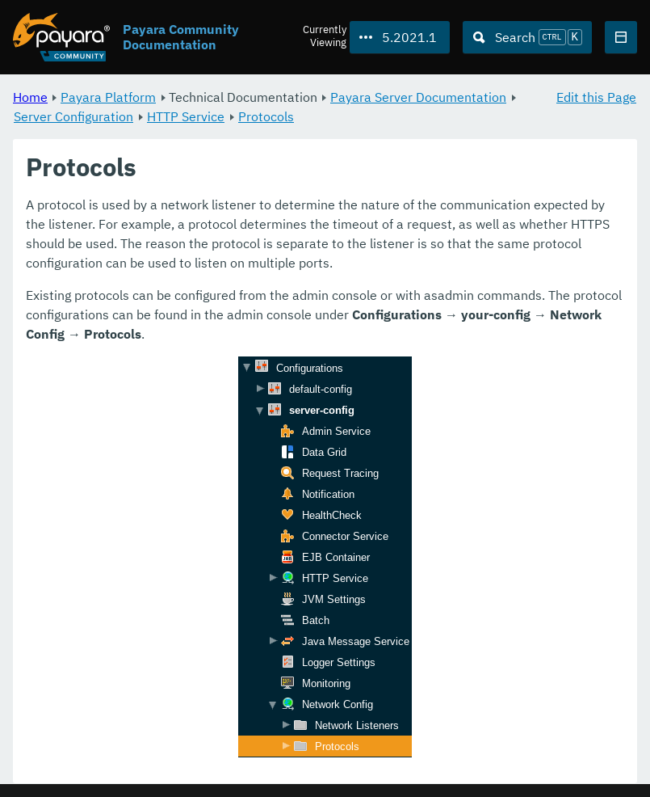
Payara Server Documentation (418, 97)
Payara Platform (108, 97)
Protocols (266, 116)
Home (30, 97)
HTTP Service (185, 116)
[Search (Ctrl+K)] (527, 37)
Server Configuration (73, 116)
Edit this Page (596, 97)
